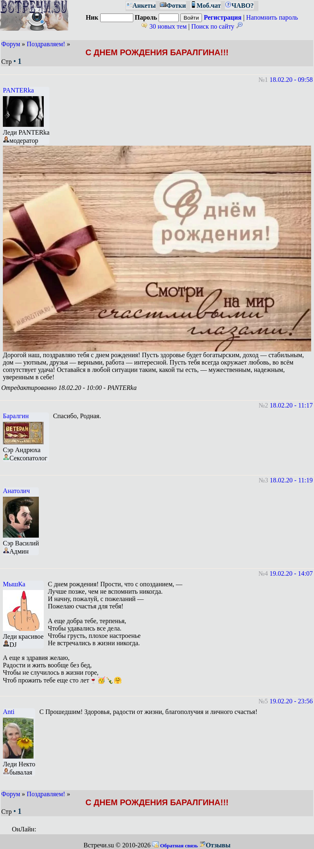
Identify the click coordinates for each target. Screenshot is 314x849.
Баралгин (16, 415)
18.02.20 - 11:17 (291, 405)
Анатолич (16, 490)
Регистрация (222, 17)
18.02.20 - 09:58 (291, 79)
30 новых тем (163, 26)
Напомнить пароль (272, 17)
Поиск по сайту (216, 26)
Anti (8, 711)
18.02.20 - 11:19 (291, 480)
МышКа (14, 584)
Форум (10, 44)
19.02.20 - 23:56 (291, 701)
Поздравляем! (46, 44)
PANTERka (18, 90)
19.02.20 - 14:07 (291, 573)
